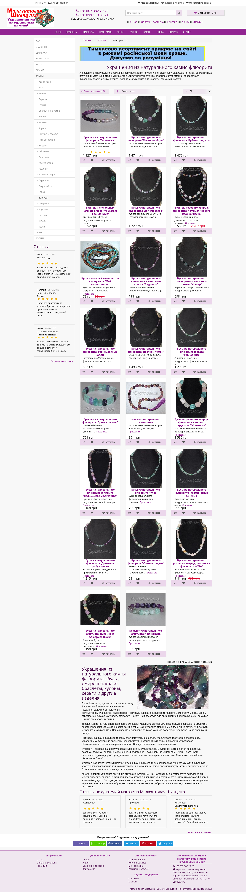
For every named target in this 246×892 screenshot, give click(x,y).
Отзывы (198, 22)
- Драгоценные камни (48, 110)
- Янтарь (41, 220)
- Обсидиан (42, 151)
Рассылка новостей (138, 868)
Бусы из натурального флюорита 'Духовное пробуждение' (100, 563)
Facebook (114, 843)
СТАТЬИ (187, 31)
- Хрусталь (42, 209)
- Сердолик (42, 180)
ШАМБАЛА (88, 31)
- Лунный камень (46, 139)
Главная (87, 40)
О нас (133, 22)
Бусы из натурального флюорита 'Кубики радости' (191, 138)
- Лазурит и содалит (47, 133)
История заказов (137, 862)
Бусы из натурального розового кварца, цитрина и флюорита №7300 (192, 563)
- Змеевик (42, 122)
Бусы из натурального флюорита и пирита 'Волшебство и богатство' (100, 493)
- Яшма (40, 226)
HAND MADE (105, 31)
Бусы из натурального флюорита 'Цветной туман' (146, 350)
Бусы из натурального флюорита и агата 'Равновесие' (191, 352)
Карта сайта (89, 868)
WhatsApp (98, 843)
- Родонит (42, 168)
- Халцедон (42, 203)
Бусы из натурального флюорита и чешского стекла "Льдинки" (146, 281)
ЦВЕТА (160, 31)
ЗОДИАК (173, 31)
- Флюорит (42, 197)
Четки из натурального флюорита (146, 420)
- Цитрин (41, 215)
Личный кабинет (137, 859)
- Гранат (41, 104)
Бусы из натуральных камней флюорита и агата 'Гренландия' (100, 211)
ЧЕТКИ (120, 31)
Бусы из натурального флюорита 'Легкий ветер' (146, 209)
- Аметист (41, 93)
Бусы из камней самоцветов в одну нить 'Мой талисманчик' (100, 281)
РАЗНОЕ (134, 31)
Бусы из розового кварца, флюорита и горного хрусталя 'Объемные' (192, 422)
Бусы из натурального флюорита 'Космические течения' (191, 493)
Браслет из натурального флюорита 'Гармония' (100, 138)
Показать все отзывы (62, 361)
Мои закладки (135, 865)
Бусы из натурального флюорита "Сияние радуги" (146, 561)
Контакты (173, 22)
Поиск (86, 859)
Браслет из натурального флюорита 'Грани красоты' (100, 420)
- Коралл (41, 128)
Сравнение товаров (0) (94, 91)
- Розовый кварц (45, 174)
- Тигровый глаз (45, 186)
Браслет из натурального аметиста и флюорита (146, 632)
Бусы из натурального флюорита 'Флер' (145, 491)
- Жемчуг (41, 116)
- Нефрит (41, 145)
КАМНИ (147, 31)
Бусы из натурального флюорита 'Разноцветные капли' (100, 352)
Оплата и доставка (152, 22)
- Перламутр (43, 157)
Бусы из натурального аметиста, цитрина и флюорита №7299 (100, 634)
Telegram (165, 843)
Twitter (131, 843)
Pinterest (148, 843)
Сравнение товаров (93, 865)
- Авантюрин (43, 81)
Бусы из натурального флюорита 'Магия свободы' (146, 138)
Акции (186, 22)
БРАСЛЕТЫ (71, 31)
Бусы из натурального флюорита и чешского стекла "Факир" (192, 281)
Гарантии (42, 865)
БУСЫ (58, 31)
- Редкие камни (44, 162)
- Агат (39, 87)
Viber (81, 843)
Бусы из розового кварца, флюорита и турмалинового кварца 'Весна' (192, 211)
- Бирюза (41, 99)
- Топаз (40, 191)
